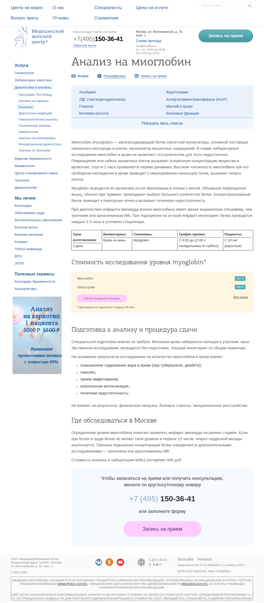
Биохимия (26, 107)
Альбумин (87, 92)
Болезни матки (26, 227)
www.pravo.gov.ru (72, 583)
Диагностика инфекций (35, 113)
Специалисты (108, 7)
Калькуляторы (26, 289)
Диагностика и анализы (33, 87)
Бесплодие (23, 206)
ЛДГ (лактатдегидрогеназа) (102, 99)
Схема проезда (148, 41)
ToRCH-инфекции (28, 249)
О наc (58, 7)
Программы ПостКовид (35, 95)
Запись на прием (162, 529)
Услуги (21, 65)
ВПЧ (18, 256)
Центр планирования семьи (36, 173)
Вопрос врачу (24, 17)
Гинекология (24, 73)
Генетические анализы (35, 126)
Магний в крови (179, 106)
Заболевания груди (30, 213)
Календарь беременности (35, 281)
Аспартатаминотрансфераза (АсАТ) (196, 99)
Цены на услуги (152, 7)
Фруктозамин (177, 92)
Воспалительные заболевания (38, 220)
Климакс (21, 242)
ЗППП (19, 263)
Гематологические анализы (38, 119)
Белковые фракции (182, 113)
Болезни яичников (29, 234)
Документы (204, 558)
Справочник (106, 17)
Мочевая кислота (94, 113)
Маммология (25, 166)
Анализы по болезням (34, 150)
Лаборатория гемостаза (33, 80)
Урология (22, 180)
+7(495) (98, 38)
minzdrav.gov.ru (195, 583)
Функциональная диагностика (40, 144)
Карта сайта (185, 558)
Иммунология (28, 132)
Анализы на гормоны (34, 101)
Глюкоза (86, 106)
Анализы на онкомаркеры (37, 138)
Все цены (240, 297)
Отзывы (61, 17)
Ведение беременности (33, 159)
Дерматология (26, 187)
